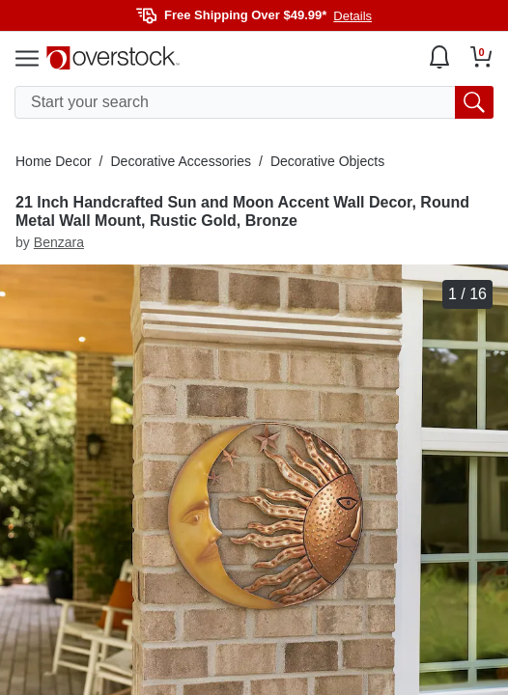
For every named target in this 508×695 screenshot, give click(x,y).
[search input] (254, 102)
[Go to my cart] (481, 57)
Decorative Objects (327, 161)
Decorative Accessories (180, 161)
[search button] (474, 102)
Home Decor (53, 161)
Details (352, 16)
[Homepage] (113, 58)
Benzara (59, 242)
